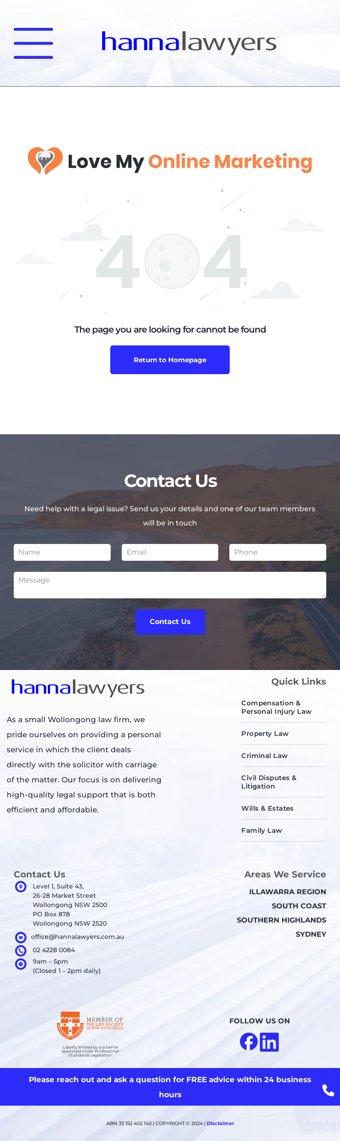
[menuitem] (283, 707)
